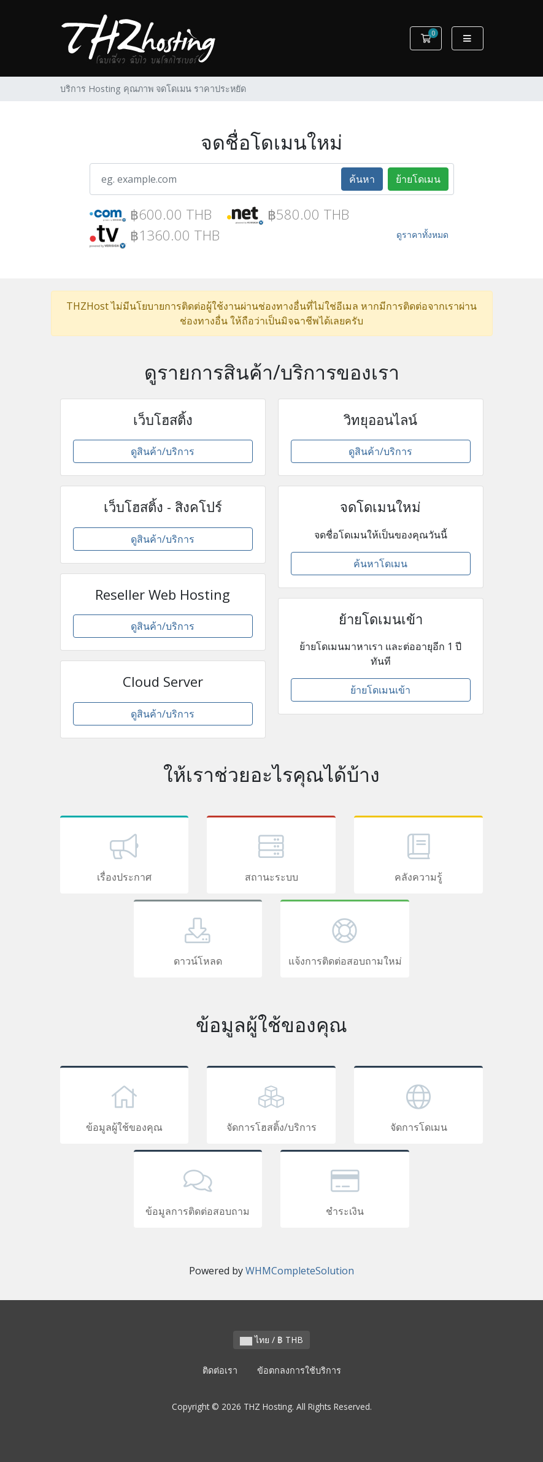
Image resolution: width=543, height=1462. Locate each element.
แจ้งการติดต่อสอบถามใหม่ (344, 941)
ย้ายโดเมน (418, 179)
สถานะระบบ (271, 857)
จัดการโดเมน (418, 1107)
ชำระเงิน (344, 1191)
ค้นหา (362, 179)
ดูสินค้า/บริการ (162, 451)
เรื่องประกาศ (124, 857)
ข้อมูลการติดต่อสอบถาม (198, 1191)
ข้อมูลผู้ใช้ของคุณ (124, 1107)
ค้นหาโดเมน (380, 563)
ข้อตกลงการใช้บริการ (299, 1370)
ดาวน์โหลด (198, 941)
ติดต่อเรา (219, 1370)
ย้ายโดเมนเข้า (380, 690)
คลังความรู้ (418, 857)
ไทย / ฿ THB (271, 1339)
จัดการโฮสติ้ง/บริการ (271, 1107)
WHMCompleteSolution (299, 1270)
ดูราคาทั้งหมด (422, 234)
